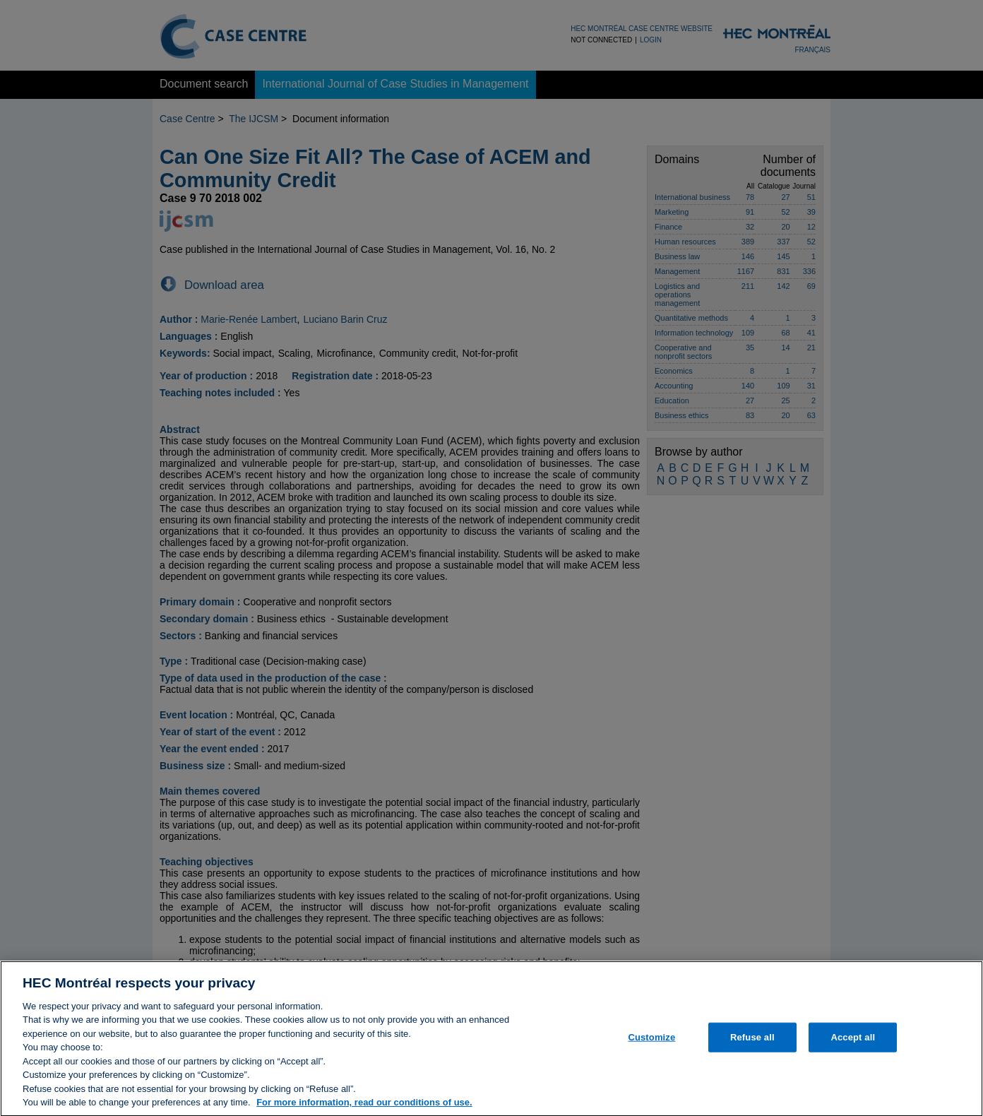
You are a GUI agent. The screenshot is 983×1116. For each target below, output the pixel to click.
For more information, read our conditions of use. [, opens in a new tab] (364, 1108)
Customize (651, 1043)
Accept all (852, 1043)
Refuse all (752, 1043)
